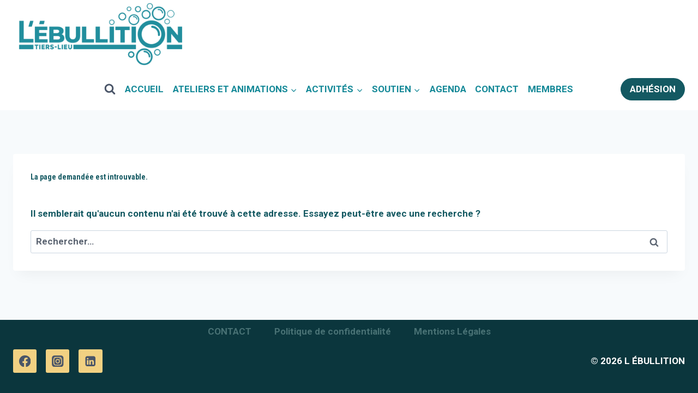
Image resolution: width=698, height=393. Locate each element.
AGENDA (448, 89)
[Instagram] (57, 361)
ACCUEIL (144, 89)
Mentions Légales (452, 331)
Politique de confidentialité (332, 331)
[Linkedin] (90, 361)
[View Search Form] (110, 89)
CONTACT (497, 89)
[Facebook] (25, 361)
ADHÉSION (653, 89)
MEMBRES (550, 89)
